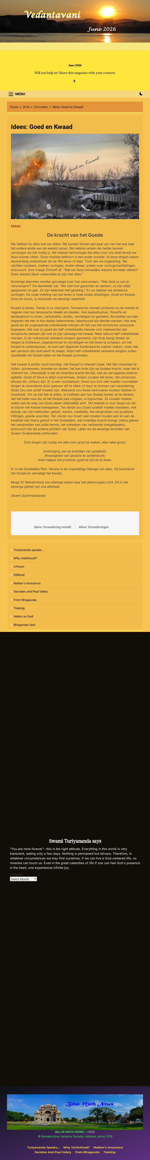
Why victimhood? (25, 558)
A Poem (19, 566)
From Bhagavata (25, 600)
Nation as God (23, 616)
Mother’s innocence (27, 583)
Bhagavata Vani (24, 624)
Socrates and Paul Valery (31, 591)
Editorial (19, 574)
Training (19, 608)
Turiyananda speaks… (29, 550)
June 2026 (75, 65)
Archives (16, 874)
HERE (91, 1132)
